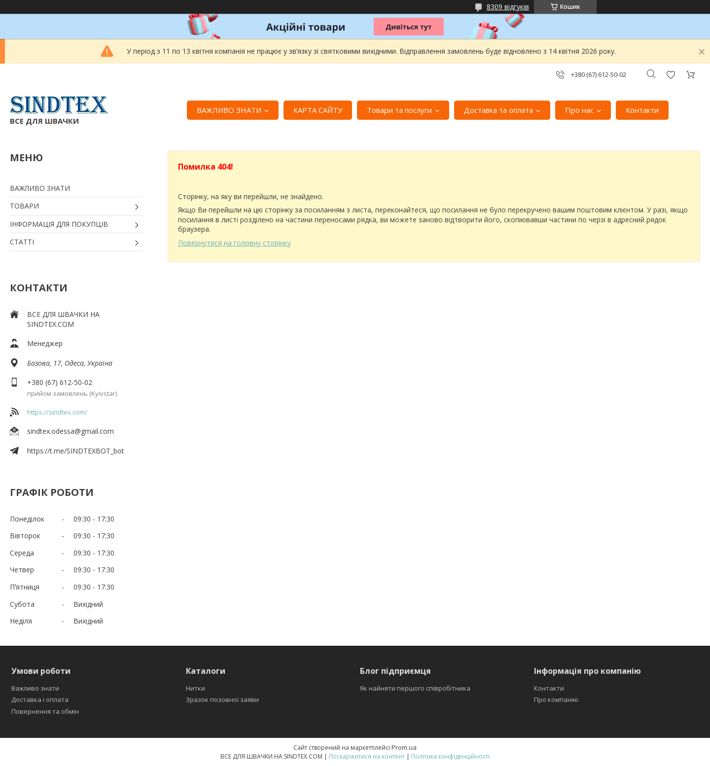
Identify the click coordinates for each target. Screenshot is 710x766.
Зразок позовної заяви (222, 699)
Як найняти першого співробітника (415, 688)
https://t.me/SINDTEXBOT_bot (75, 450)
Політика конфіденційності (450, 756)
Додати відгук (670, 74)
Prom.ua (404, 747)
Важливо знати (35, 688)
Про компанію (556, 699)
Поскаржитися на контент (367, 756)
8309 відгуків (508, 6)
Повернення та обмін (45, 711)
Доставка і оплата (40, 699)
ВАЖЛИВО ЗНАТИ (229, 110)
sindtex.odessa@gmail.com (70, 431)
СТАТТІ (22, 241)
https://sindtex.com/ (57, 412)
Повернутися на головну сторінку (234, 242)
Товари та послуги (399, 110)
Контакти (642, 110)
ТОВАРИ (24, 205)
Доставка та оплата (498, 110)
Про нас (579, 110)
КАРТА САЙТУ (317, 110)
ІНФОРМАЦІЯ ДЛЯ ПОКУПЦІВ (59, 224)
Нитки (195, 688)
